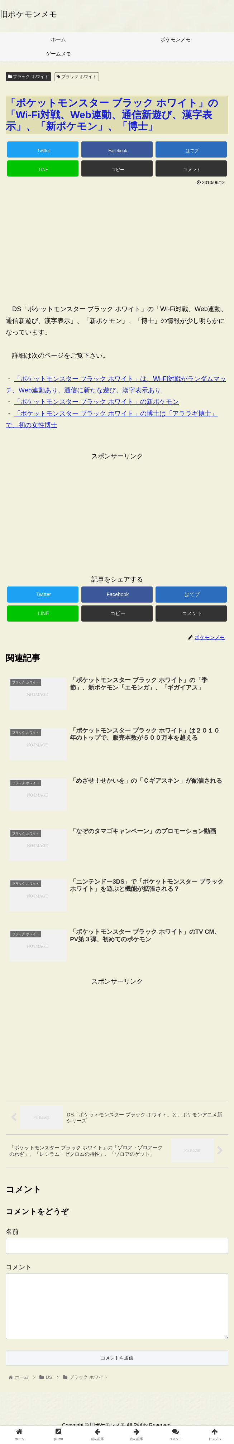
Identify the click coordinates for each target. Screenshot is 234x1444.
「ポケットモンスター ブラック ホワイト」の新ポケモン (96, 401)
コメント (19, 1267)
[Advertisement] (117, 242)
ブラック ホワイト (28, 76)
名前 (12, 1231)
